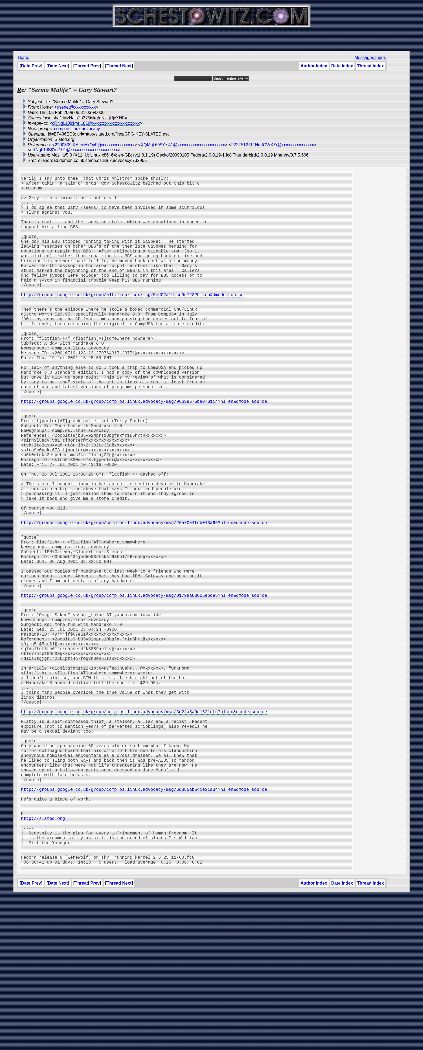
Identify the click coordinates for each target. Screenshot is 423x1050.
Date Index (342, 66)
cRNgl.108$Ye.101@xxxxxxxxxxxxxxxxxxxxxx (96, 123)
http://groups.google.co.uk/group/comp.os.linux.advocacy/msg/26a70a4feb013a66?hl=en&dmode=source (144, 601)
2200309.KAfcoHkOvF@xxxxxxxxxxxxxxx (94, 145)
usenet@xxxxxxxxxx (76, 107)
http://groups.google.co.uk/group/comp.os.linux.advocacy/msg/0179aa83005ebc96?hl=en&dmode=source (144, 690)
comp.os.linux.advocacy (77, 128)
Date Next (58, 66)
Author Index (314, 66)
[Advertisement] (211, 38)
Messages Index (370, 57)
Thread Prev (87, 66)
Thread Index (370, 66)
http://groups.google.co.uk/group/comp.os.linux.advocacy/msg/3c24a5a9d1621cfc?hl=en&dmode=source (144, 832)
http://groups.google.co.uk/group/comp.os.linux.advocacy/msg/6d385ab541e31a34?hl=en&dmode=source (144, 927)
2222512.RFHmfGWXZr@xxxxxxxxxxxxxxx (272, 145)
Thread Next (119, 66)
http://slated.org (43, 963)
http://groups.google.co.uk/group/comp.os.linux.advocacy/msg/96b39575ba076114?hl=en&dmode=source (144, 453)
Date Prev (31, 66)
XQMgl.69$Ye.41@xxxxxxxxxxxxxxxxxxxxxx (183, 145)
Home (23, 57)
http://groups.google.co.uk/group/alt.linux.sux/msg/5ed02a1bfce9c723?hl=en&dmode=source (132, 322)
